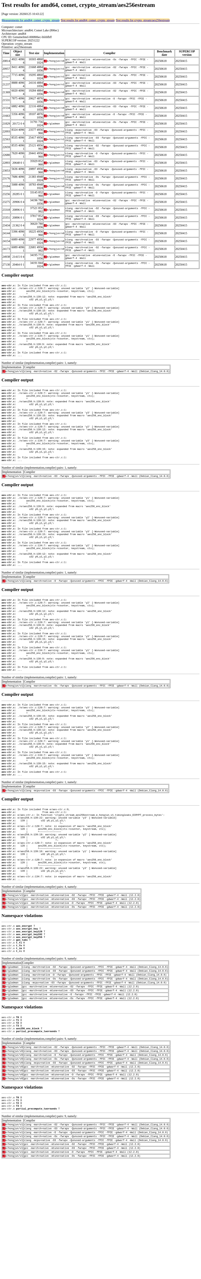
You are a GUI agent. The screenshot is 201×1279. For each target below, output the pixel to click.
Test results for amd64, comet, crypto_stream (88, 20)
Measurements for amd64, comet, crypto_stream (31, 20)
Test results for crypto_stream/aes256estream (143, 20)
